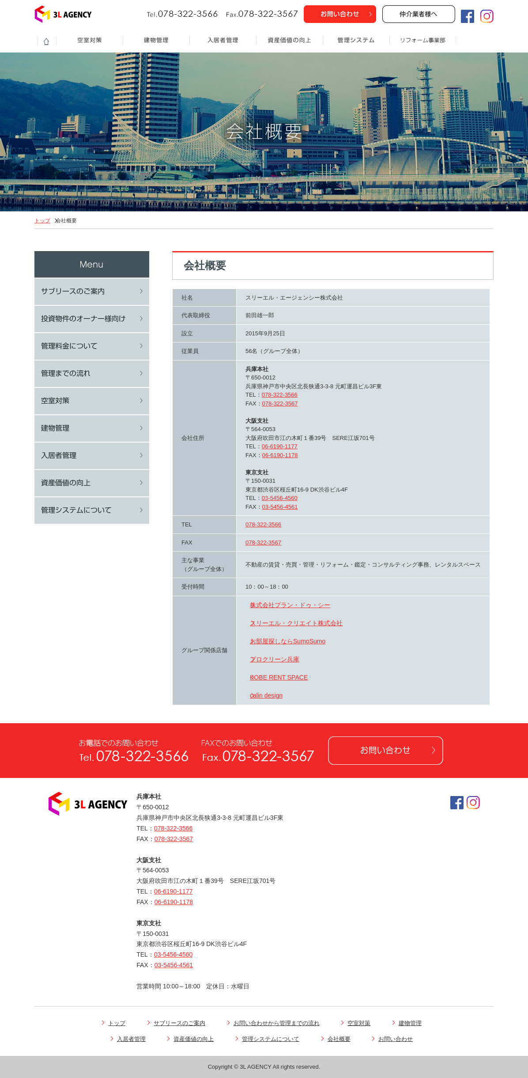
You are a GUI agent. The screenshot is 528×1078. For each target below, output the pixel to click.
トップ (42, 221)
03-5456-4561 (280, 506)
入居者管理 (134, 1039)
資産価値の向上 (196, 1039)
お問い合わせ (398, 1039)
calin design (266, 695)
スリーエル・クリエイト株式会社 (296, 623)
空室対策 (361, 1023)
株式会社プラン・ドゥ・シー (290, 604)
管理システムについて (273, 1039)
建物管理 (413, 1023)
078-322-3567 (280, 403)
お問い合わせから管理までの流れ (279, 1023)
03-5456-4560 (280, 498)
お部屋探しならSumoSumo (287, 641)
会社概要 (342, 1039)
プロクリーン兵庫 (274, 659)
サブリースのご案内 (182, 1023)
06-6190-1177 (280, 446)
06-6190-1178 (280, 455)
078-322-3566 (280, 394)
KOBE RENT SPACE (279, 677)
